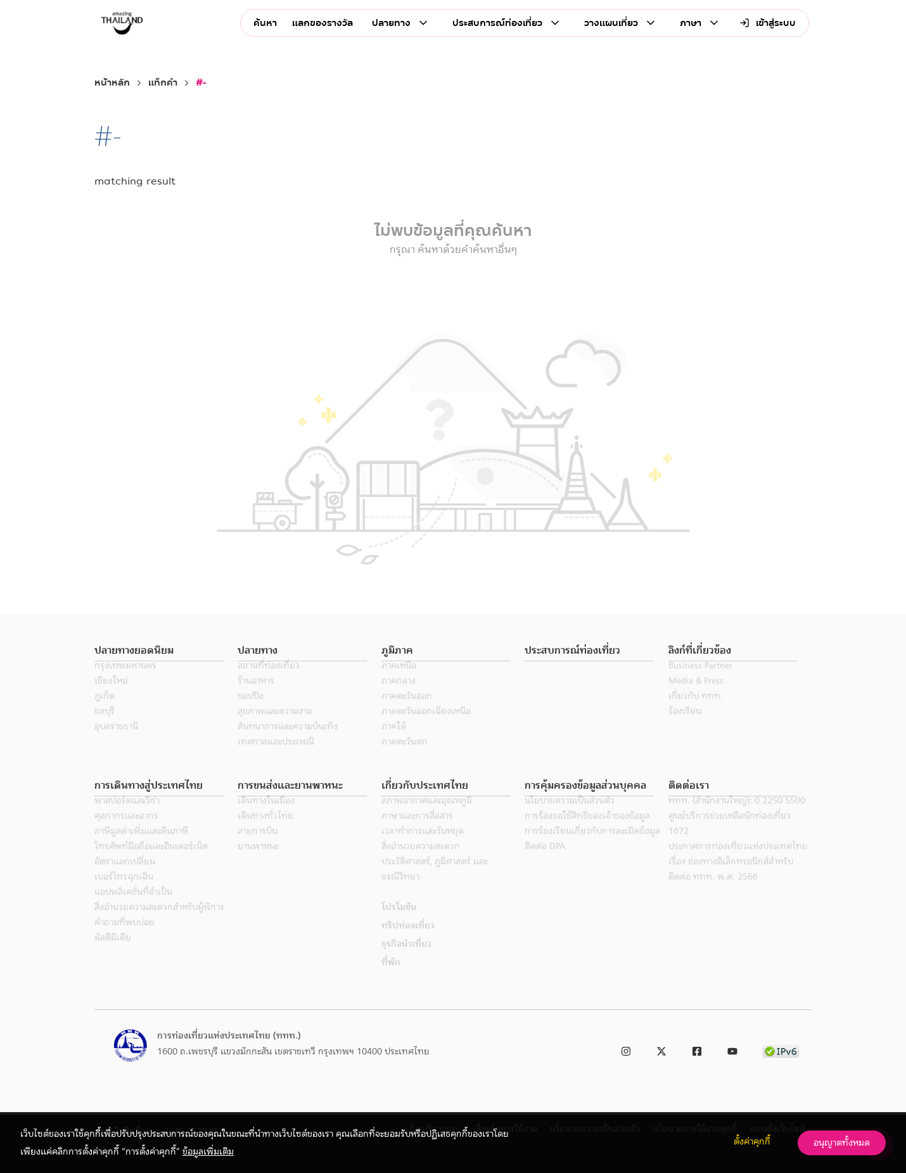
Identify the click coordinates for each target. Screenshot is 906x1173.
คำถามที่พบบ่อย (124, 937)
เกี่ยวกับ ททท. (695, 710)
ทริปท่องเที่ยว (408, 940)
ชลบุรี (104, 726)
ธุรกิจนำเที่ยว (406, 958)
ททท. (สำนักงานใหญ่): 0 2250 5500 (736, 815)
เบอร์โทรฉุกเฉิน (123, 891)
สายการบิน (258, 845)
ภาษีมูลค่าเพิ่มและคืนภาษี (141, 845)
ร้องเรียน (684, 726)
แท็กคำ (162, 82)
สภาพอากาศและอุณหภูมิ (426, 815)
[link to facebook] (697, 1049)
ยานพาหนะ (258, 861)
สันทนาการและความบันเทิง (288, 741)
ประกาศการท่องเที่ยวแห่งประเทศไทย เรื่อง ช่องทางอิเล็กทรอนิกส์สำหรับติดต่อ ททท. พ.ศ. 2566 (738, 876)
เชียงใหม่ (111, 695)
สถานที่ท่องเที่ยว (269, 680)
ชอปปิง (251, 710)
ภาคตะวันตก (404, 756)
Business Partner (700, 680)
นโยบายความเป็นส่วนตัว (570, 815)
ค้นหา (265, 23)
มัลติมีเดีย (112, 952)
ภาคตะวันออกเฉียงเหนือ (426, 726)
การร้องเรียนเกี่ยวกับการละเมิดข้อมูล (592, 845)
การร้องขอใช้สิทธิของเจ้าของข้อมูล (587, 830)
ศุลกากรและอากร (126, 830)
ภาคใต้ (393, 741)
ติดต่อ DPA (545, 861)
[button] (159, 650)
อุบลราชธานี (116, 741)
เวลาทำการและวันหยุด (422, 845)
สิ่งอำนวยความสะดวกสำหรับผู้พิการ (159, 922)
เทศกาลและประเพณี (276, 756)
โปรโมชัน (398, 922)
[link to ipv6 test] (780, 1049)
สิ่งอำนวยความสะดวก (420, 861)
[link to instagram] (626, 1049)
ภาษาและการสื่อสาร (417, 830)
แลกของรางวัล (322, 23)
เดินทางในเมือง (266, 815)
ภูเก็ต (104, 710)
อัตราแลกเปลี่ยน (124, 876)
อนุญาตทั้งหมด (841, 1142)
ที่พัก (390, 977)
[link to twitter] (661, 1049)
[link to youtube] (732, 1049)
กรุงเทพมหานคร (125, 680)
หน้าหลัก (112, 82)
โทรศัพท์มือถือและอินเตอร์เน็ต (151, 861)
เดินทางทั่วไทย (265, 830)
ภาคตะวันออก (406, 710)
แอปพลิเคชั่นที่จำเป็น (133, 906)
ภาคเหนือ (398, 680)
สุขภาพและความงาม (275, 726)
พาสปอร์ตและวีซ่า (127, 815)
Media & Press (696, 695)
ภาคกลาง (398, 695)
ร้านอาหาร (256, 695)
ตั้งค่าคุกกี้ (752, 1141)
